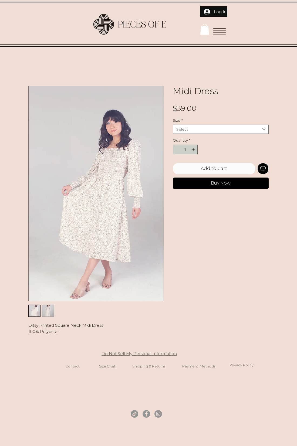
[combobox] (221, 129)
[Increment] (194, 149)
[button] (204, 29)
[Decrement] (177, 149)
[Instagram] (158, 414)
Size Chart (107, 366)
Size (178, 120)
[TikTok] (134, 414)
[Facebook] (146, 414)
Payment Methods (198, 366)
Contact (72, 366)
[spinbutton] (185, 149)
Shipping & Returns (148, 366)
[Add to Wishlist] (263, 168)
